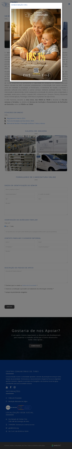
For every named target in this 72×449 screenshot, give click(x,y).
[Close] (27, 5)
